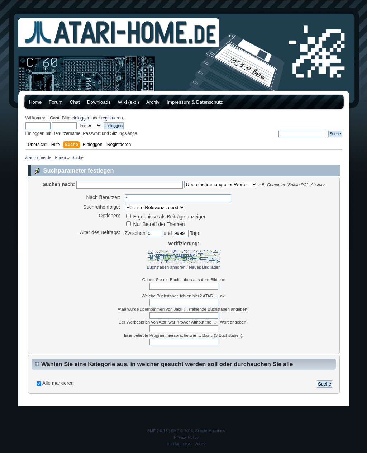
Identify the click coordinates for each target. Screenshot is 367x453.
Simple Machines (210, 431)
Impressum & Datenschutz (195, 102)
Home (35, 102)
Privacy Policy (186, 437)
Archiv (152, 102)
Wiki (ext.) (128, 102)
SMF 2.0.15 (157, 431)
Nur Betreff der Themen (155, 224)
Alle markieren (58, 383)
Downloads (99, 102)
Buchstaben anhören (166, 267)
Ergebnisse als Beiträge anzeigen (166, 217)
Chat (75, 102)
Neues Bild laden (204, 267)
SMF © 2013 (182, 431)
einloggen (81, 118)
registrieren (112, 118)
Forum (56, 102)
